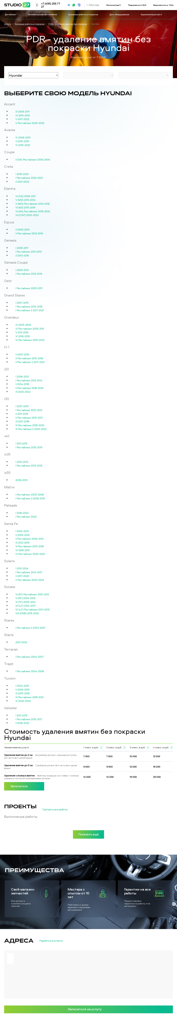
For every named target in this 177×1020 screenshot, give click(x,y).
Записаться (24, 786)
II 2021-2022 (22, 181)
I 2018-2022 (22, 513)
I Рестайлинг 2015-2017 (28, 719)
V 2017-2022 (22, 119)
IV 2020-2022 (23, 701)
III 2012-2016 (22, 542)
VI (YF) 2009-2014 (25, 602)
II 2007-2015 (22, 354)
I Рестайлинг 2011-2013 (28, 251)
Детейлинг (11, 14)
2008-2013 (21, 480)
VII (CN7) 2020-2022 (27, 215)
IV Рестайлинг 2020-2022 (30, 554)
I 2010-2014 (21, 568)
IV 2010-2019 (22, 115)
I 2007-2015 (22, 302)
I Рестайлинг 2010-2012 (28, 410)
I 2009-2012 (22, 270)
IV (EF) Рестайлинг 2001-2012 (32, 594)
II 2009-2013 (22, 229)
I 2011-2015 (21, 443)
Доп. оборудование (120, 14)
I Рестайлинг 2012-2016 (28, 273)
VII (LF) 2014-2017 (25, 605)
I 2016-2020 (22, 174)
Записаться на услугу (88, 1009)
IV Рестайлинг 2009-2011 (29, 328)
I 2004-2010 (22, 685)
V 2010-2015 (22, 141)
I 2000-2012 (22, 531)
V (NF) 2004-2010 (25, 598)
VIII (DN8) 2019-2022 (27, 613)
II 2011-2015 (21, 414)
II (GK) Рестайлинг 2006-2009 (32, 159)
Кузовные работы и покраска (83, 14)
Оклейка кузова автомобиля (42, 14)
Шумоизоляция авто (151, 14)
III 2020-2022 (22, 391)
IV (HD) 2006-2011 (25, 196)
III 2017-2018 (22, 421)
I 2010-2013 (21, 462)
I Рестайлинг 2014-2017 (28, 572)
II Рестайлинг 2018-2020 (29, 388)
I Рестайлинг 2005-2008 (29, 494)
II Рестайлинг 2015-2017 (29, 417)
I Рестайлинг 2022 (26, 516)
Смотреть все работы (59, 809)
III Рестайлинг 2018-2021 (29, 697)
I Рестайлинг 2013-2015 (28, 465)
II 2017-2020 (22, 576)
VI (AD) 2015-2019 (25, 207)
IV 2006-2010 (22, 137)
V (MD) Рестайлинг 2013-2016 (32, 203)
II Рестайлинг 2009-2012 (29, 538)
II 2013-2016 (22, 255)
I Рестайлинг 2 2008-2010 (30, 498)
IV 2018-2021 (22, 550)
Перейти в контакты (55, 940)
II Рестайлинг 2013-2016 (29, 233)
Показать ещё (88, 834)
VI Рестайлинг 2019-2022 (29, 340)
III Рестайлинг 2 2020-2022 (31, 429)
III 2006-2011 (22, 111)
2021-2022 (21, 642)
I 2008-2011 (21, 248)
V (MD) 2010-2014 (25, 200)
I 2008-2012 (22, 376)
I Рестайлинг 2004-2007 (29, 656)
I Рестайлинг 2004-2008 (29, 671)
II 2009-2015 (22, 689)
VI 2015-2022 (22, 145)
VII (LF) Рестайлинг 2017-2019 (32, 609)
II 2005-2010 (22, 535)
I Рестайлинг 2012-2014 (28, 380)
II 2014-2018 (22, 384)
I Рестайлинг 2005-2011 (28, 288)
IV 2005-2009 (23, 325)
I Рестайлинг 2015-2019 (28, 447)
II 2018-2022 (22, 723)
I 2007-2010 (22, 406)
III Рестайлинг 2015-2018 (29, 546)
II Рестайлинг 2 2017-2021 (30, 362)
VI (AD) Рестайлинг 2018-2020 (32, 211)
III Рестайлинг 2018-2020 (29, 425)
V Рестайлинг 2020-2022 (29, 123)
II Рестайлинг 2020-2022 (29, 580)
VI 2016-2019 (22, 336)
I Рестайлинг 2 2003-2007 (30, 627)
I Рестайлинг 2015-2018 (28, 306)
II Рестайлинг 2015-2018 (29, 358)
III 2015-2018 (22, 693)
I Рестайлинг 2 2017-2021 (29, 310)
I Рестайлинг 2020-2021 (29, 178)
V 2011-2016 (21, 332)
